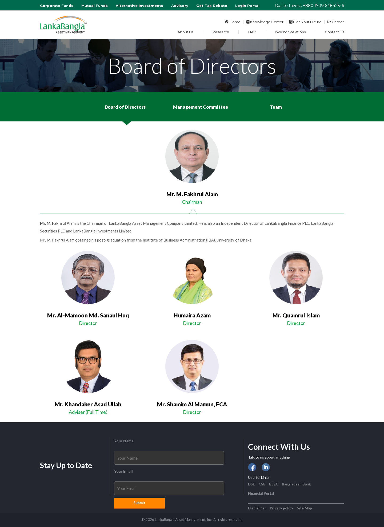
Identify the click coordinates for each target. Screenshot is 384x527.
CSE (262, 484)
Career (335, 22)
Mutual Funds (94, 5)
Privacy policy (281, 508)
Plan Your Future (305, 22)
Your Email (123, 471)
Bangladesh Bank (296, 484)
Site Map (304, 508)
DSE (251, 484)
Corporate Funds (56, 5)
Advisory (179, 5)
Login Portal (247, 5)
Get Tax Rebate (211, 5)
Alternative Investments (139, 5)
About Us (185, 32)
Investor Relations (290, 32)
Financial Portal (261, 493)
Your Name (124, 441)
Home (233, 22)
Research (221, 32)
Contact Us (334, 32)
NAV (252, 32)
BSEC (273, 484)
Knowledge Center (264, 22)
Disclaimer (257, 508)
